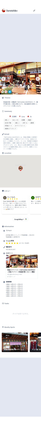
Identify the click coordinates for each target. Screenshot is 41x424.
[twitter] (9, 91)
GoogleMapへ (20, 219)
